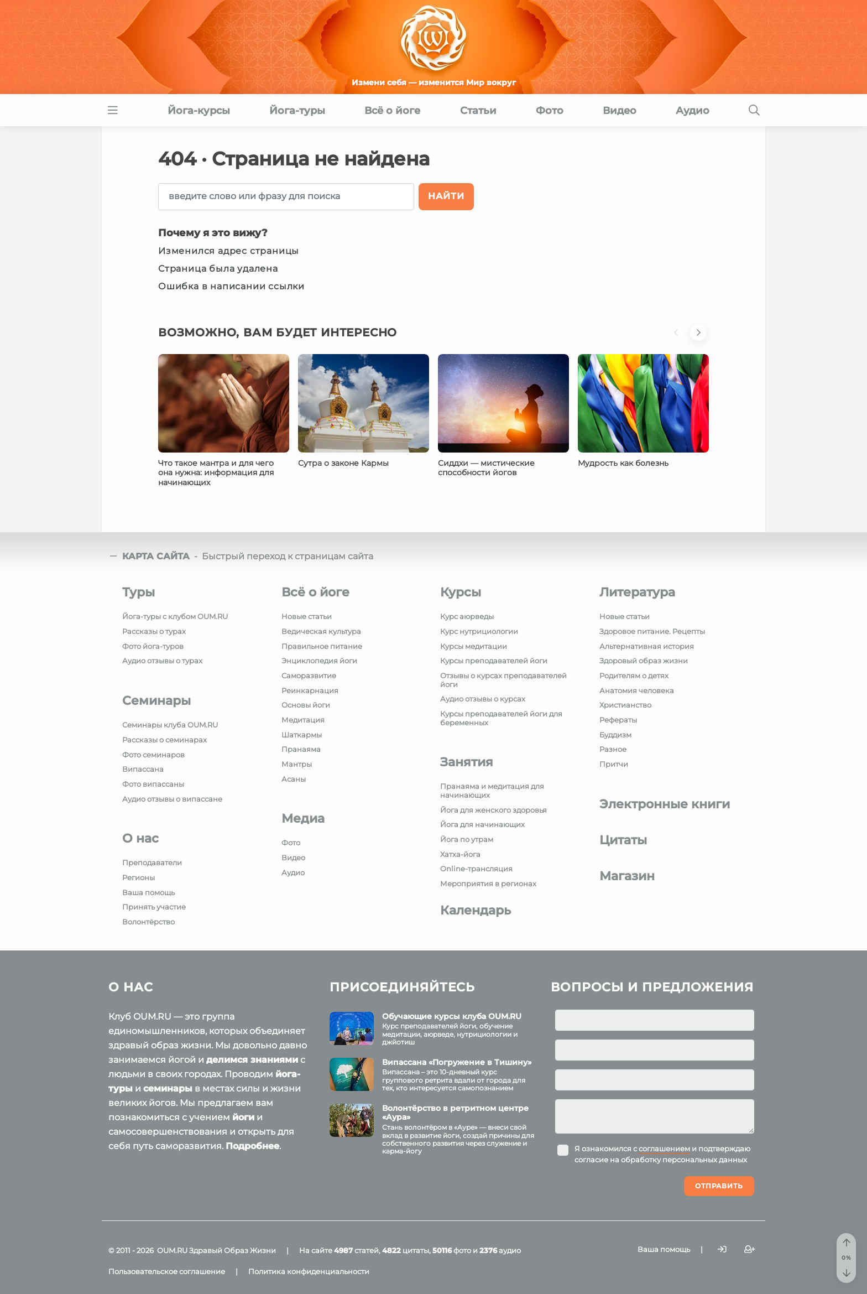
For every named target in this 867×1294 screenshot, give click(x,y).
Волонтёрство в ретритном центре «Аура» (455, 1112)
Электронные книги (664, 804)
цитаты (405, 1250)
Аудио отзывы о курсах (482, 698)
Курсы (460, 592)
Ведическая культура (321, 631)
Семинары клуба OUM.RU (170, 724)
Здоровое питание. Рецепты (652, 631)
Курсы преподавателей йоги (493, 660)
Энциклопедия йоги (319, 660)
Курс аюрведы (467, 616)
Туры (138, 592)
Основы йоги (305, 704)
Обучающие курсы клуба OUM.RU (451, 1016)
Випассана (143, 769)
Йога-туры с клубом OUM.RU (175, 616)
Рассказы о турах (154, 631)
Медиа (303, 818)
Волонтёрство (148, 921)
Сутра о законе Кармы (343, 463)
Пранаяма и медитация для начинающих (492, 790)
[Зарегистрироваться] (749, 1249)
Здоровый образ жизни (643, 660)
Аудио (293, 872)
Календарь (475, 910)
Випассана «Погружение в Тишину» (456, 1062)
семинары (167, 1088)
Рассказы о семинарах (164, 739)
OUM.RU (172, 1250)
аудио (500, 1250)
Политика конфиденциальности (308, 1271)
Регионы (138, 877)
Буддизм (615, 734)
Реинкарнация (309, 690)
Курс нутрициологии (479, 631)
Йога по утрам (466, 839)
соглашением (664, 1148)
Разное (612, 749)
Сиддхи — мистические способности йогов (486, 468)
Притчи (613, 764)
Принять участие (154, 906)
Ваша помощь (148, 892)
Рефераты (618, 719)
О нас (140, 838)
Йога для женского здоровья (493, 809)
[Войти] (722, 1249)
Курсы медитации (473, 646)
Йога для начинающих (482, 824)
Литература (637, 592)
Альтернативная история (646, 646)
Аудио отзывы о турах (162, 660)
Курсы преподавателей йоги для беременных (501, 718)
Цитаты (623, 840)
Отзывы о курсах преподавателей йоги (503, 680)
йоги (243, 1117)
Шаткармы (301, 734)
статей (356, 1250)
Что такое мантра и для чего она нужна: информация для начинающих (216, 473)
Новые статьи (306, 616)
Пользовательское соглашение (166, 1271)
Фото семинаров (153, 754)
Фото (290, 842)
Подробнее (252, 1146)
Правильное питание (321, 646)
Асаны (293, 779)
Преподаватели (152, 862)
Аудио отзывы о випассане (172, 798)
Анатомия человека (636, 690)
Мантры (296, 764)
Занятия (466, 762)
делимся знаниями (252, 1059)
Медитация (303, 719)
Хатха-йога (460, 854)
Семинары (156, 700)
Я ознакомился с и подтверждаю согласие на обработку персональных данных (662, 1154)
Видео (293, 857)
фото (451, 1250)
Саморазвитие (308, 675)
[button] (679, 339)
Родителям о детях (633, 675)
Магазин (627, 876)
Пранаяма (301, 749)
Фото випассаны (153, 783)
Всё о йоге (315, 592)
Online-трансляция (476, 868)
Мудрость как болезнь (623, 463)
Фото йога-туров (153, 646)
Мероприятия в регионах (488, 883)
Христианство (625, 704)
